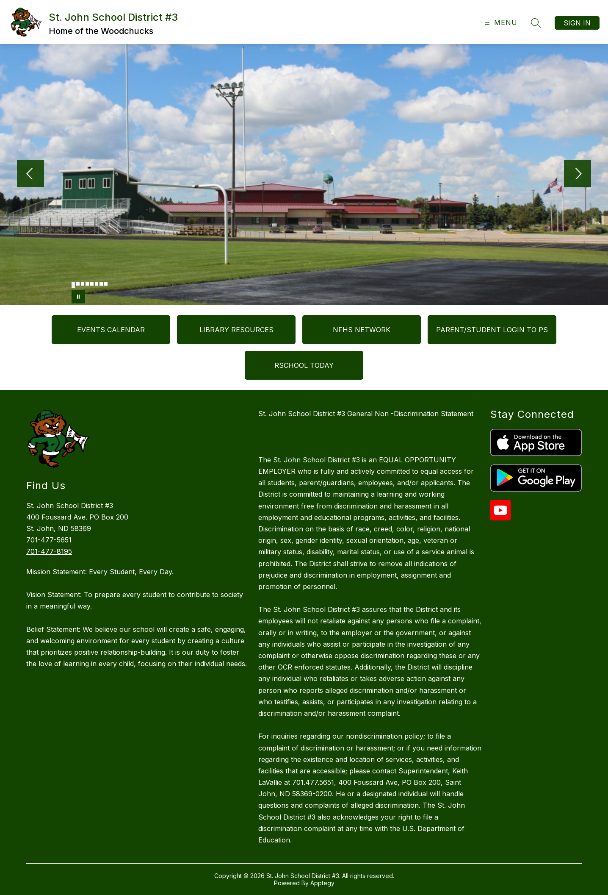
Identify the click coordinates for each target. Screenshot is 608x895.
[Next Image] (577, 174)
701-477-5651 (49, 540)
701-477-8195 (49, 551)
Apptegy (322, 883)
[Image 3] (82, 284)
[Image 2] (78, 284)
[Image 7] (101, 284)
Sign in (577, 23)
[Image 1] (73, 285)
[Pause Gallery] (78, 296)
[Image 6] (96, 284)
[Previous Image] (30, 174)
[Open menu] (499, 22)
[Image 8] (106, 284)
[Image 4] (87, 284)
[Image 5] (92, 284)
